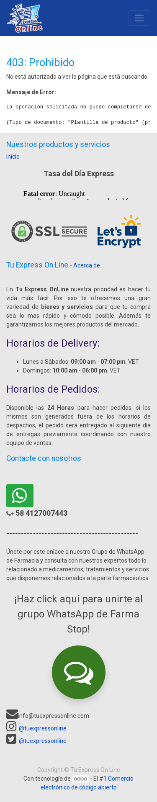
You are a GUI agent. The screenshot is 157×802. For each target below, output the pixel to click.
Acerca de (86, 265)
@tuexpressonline (43, 728)
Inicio (13, 156)
